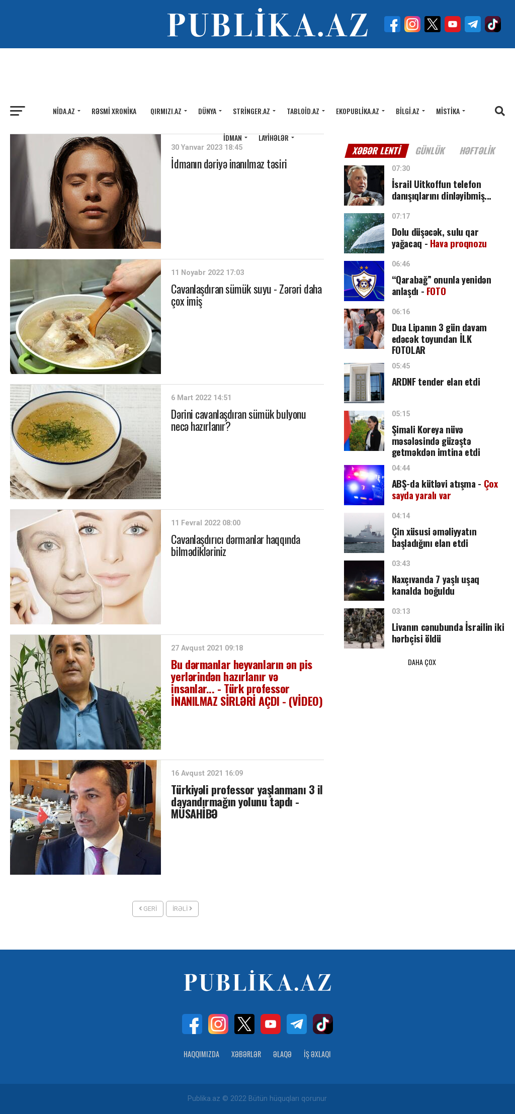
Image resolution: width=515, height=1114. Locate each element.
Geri (148, 908)
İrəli (182, 908)
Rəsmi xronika (114, 111)
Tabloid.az (303, 111)
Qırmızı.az (166, 111)
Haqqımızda (201, 1054)
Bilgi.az (407, 111)
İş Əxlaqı (317, 1054)
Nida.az (64, 111)
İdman (232, 137)
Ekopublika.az (357, 111)
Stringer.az (251, 111)
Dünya (207, 111)
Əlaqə (282, 1054)
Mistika (448, 111)
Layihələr (274, 137)
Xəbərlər (246, 1054)
